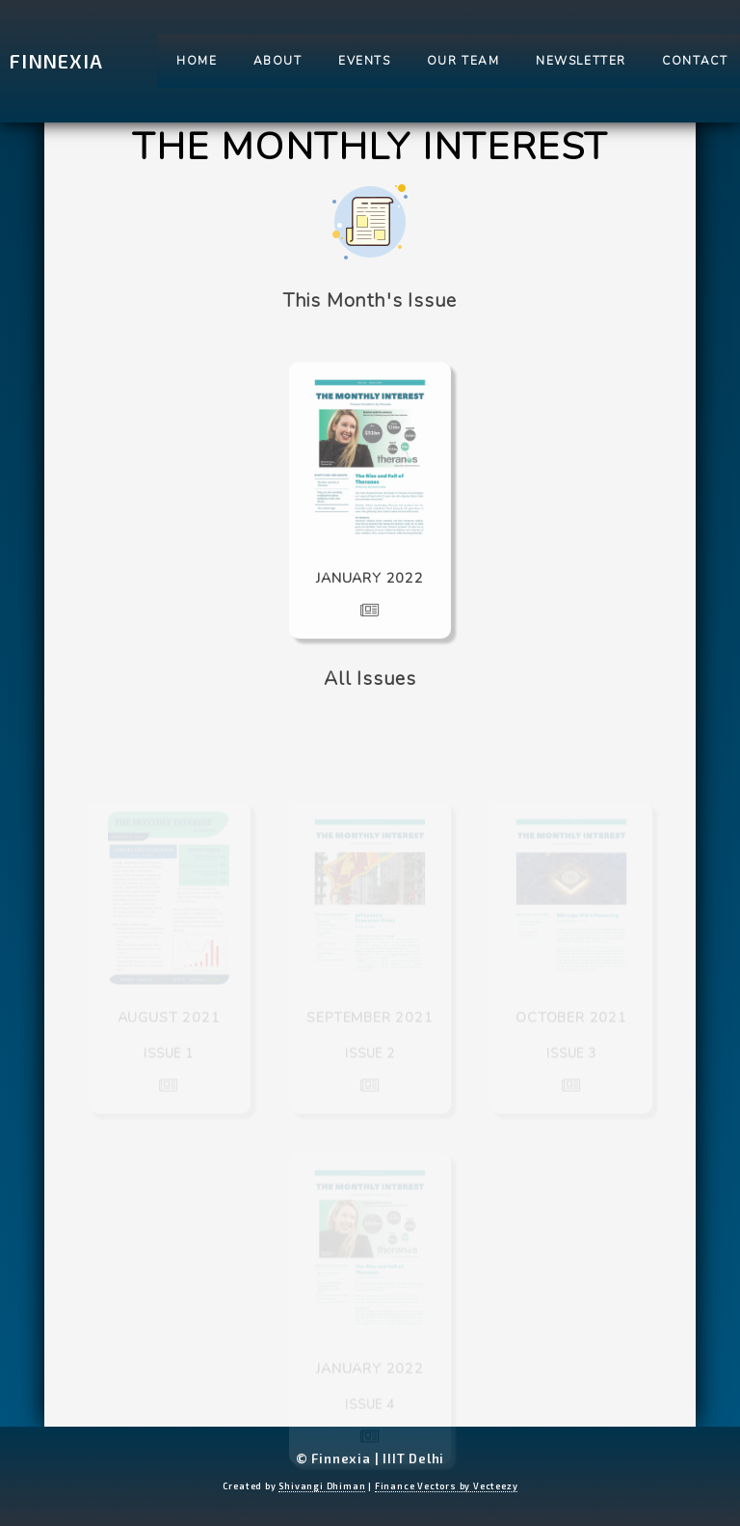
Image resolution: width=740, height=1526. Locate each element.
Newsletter (581, 60)
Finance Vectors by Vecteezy (446, 1486)
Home (196, 60)
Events (364, 60)
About (278, 60)
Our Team (463, 60)
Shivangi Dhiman (321, 1486)
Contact (694, 60)
